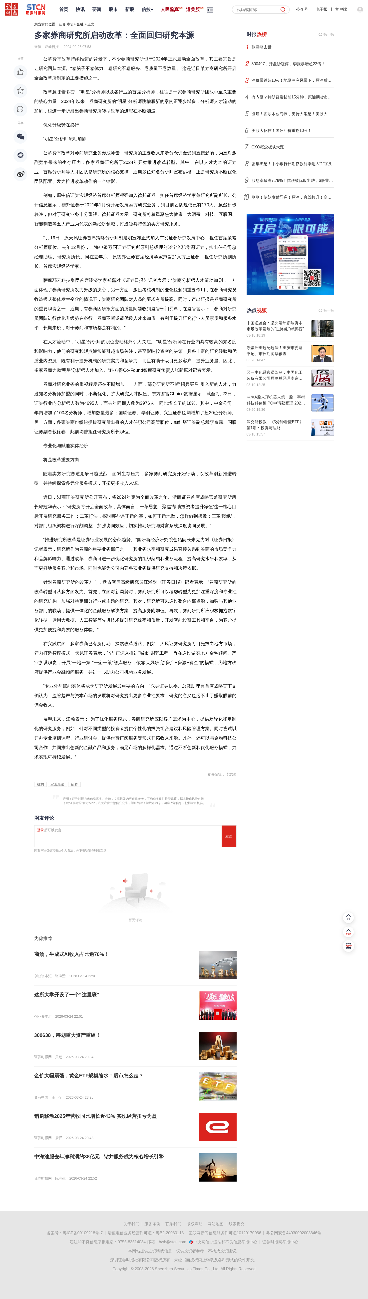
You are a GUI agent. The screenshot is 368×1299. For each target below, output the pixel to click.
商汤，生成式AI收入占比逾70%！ (71, 954)
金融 (79, 24)
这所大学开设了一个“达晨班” (66, 994)
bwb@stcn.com (172, 1242)
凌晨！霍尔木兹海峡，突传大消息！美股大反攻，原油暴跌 (293, 114)
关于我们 (131, 1224)
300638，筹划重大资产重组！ (67, 1035)
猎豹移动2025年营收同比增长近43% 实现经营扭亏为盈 (95, 1116)
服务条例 (152, 1224)
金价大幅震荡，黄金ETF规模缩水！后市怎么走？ (89, 1075)
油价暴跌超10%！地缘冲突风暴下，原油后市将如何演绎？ (293, 80)
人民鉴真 (170, 9)
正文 (90, 24)
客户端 (341, 9)
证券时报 (66, 24)
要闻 (96, 9)
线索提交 (237, 1224)
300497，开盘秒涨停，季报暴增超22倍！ (288, 64)
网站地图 (216, 1224)
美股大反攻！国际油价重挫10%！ (282, 130)
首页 (63, 9)
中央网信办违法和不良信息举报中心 (225, 1242)
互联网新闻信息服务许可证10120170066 (225, 1233)
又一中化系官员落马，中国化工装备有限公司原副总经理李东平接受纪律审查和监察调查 (275, 378)
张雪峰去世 (262, 47)
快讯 (80, 9)
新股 (129, 9)
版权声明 (195, 1224)
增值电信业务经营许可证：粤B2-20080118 (146, 1233)
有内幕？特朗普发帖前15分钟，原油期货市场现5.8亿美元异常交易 (293, 97)
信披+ (147, 9)
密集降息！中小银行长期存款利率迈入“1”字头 (292, 164)
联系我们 (173, 1224)
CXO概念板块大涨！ (270, 147)
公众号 (302, 9)
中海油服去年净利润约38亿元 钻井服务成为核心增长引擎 (99, 1156)
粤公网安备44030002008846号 (293, 1233)
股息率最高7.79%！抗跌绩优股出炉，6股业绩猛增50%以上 (293, 180)
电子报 (322, 9)
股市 (113, 9)
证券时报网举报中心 (280, 1242)
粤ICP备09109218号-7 (83, 1233)
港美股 (193, 9)
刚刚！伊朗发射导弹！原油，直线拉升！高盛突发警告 (293, 197)
